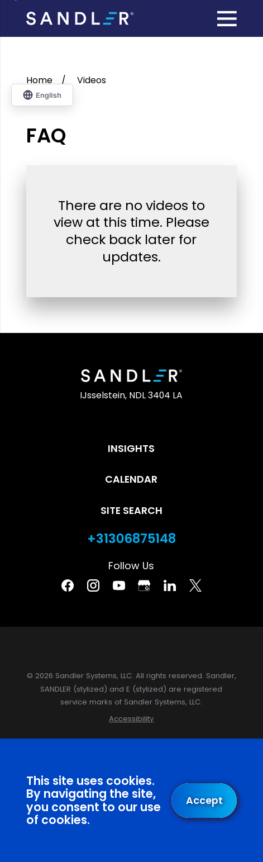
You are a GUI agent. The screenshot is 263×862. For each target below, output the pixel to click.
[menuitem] (131, 719)
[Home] (79, 19)
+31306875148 (131, 538)
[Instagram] (93, 585)
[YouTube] (119, 585)
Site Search (131, 510)
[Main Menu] (227, 18)
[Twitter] (195, 585)
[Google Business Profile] (144, 585)
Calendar (131, 479)
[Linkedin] (170, 585)
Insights (131, 448)
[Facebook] (67, 585)
